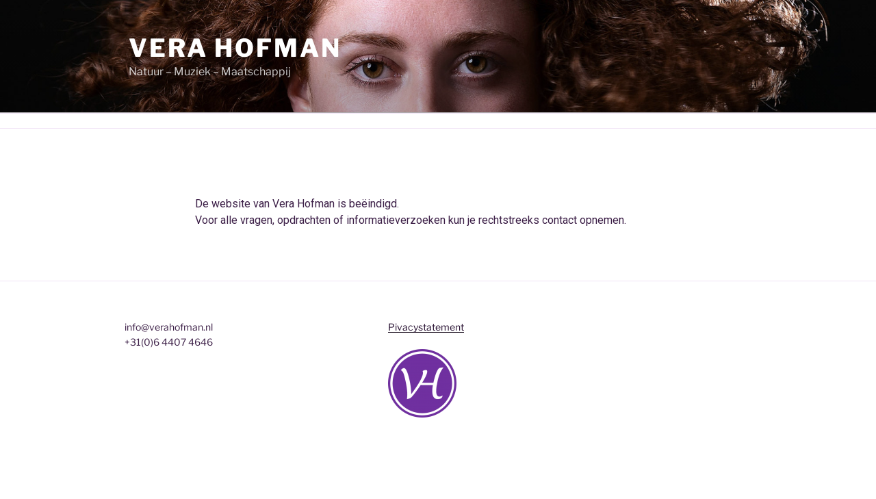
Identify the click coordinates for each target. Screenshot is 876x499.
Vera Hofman (235, 48)
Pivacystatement (426, 327)
